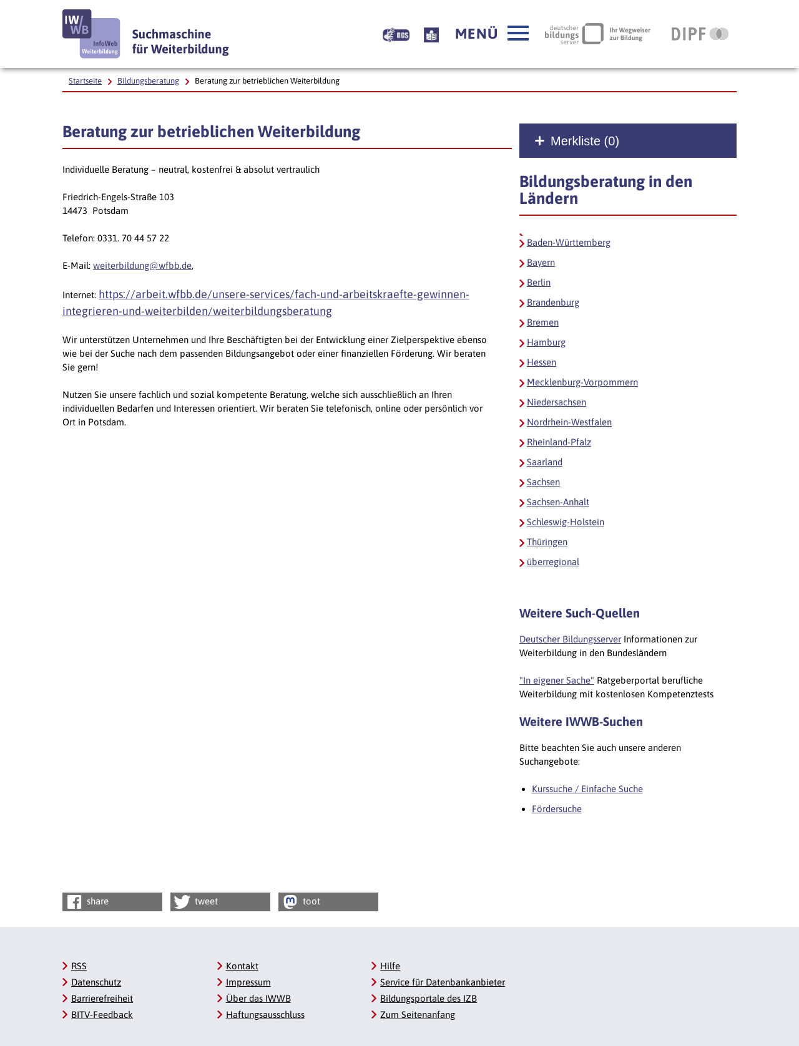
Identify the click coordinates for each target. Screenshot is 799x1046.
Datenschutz (96, 982)
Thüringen (547, 541)
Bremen (543, 322)
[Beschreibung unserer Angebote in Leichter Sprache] (431, 33)
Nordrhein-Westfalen (569, 422)
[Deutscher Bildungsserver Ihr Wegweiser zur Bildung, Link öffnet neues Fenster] (597, 33)
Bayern (541, 262)
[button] (492, 33)
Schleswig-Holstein (565, 521)
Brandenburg (553, 302)
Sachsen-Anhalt (558, 501)
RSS (79, 966)
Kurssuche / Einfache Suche (587, 788)
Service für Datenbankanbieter (442, 982)
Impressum (248, 982)
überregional (553, 561)
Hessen (541, 362)
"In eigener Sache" (556, 680)
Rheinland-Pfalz (559, 442)
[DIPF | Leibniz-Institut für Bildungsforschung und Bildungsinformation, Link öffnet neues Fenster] (700, 33)
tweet (195, 902)
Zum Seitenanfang (417, 1014)
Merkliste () (585, 141)
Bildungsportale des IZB (428, 998)
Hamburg (546, 342)
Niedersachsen (556, 402)
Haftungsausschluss (265, 1014)
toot (300, 902)
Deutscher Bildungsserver (570, 639)
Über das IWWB (258, 998)
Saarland (544, 462)
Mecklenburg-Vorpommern (582, 382)
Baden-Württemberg (568, 242)
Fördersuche (557, 808)
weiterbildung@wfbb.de (142, 265)
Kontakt (242, 966)
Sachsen (543, 482)
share (86, 902)
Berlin (539, 282)
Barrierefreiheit (102, 998)
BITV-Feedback (102, 1014)
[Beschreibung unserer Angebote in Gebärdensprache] (396, 33)
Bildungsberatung (148, 80)
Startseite (85, 80)
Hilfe (390, 966)
